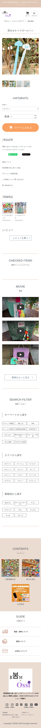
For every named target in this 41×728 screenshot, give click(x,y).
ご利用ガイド (25, 712)
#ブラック (32, 481)
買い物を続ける (7, 185)
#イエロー (32, 464)
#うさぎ (33, 510)
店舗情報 (5, 712)
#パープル (32, 475)
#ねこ (20, 510)
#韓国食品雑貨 (20, 429)
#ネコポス (8, 435)
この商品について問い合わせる (13, 179)
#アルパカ (8, 510)
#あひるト (8, 502)
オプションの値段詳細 (9, 173)
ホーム (6, 21)
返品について (6, 162)
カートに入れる (20, 127)
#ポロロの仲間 (20, 442)
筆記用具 (31, 21)
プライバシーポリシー (27, 715)
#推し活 (20, 423)
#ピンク (20, 469)
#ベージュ (20, 464)
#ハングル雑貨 (8, 429)
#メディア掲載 (8, 423)
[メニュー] (34, 14)
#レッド (33, 469)
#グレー (20, 481)
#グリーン (8, 475)
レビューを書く (20, 238)
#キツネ (20, 515)
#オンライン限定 (33, 435)
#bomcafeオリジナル (20, 435)
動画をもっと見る (20, 377)
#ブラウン (8, 481)
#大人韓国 (8, 442)
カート (27, 14)
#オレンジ (8, 469)
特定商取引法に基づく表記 (11, 168)
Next (36, 56)
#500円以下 (33, 429)
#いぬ (8, 515)
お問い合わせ (16, 717)
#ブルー (20, 475)
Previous (4, 56)
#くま (33, 502)
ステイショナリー (18, 21)
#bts (32, 423)
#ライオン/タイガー (20, 503)
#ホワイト (8, 464)
